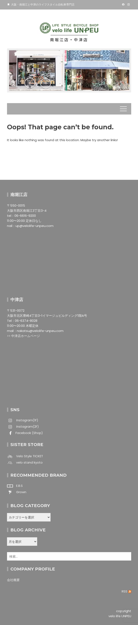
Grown (21, 492)
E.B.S (19, 485)
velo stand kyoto (29, 462)
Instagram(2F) (27, 426)
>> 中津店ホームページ (23, 336)
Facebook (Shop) (29, 433)
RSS (126, 591)
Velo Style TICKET (29, 456)
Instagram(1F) (26, 420)
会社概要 (13, 580)
